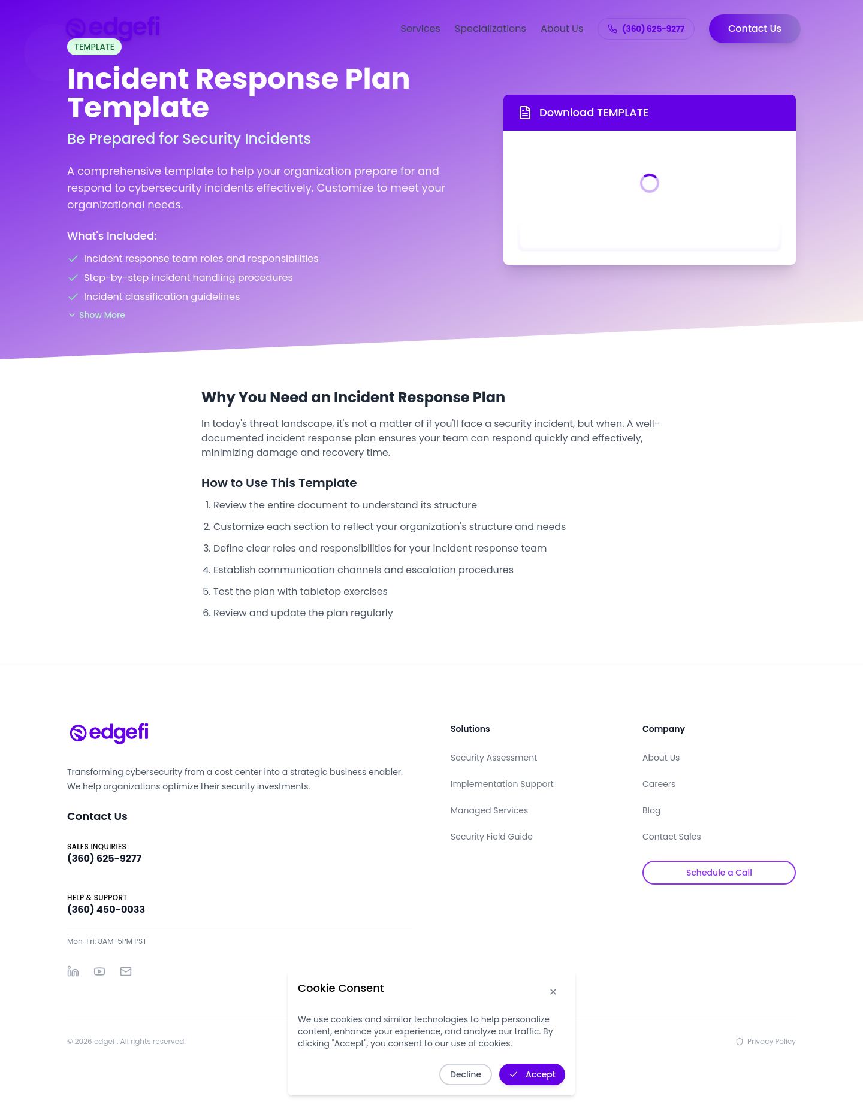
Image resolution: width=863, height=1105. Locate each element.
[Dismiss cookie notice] (553, 992)
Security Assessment (494, 758)
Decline (465, 1074)
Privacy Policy (765, 1041)
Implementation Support (502, 784)
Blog (651, 810)
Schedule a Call (719, 873)
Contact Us (754, 28)
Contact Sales (671, 837)
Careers (658, 784)
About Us (562, 28)
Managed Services (489, 810)
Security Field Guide (492, 837)
